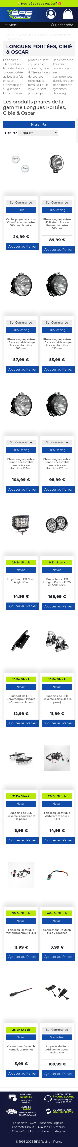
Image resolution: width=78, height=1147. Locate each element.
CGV (33, 1123)
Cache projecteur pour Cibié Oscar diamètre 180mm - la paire (21, 222)
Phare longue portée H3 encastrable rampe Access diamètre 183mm (21, 344)
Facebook (42, 1131)
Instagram (59, 1131)
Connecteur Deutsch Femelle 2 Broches (21, 1048)
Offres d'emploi (22, 1131)
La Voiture (24, 35)
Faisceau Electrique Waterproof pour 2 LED (57, 815)
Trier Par (10, 133)
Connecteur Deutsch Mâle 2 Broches (57, 931)
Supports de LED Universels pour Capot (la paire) (21, 815)
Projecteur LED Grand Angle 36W (21, 581)
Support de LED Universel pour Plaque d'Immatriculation (21, 699)
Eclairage (40, 35)
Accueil (11, 35)
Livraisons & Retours (50, 1127)
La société (20, 1123)
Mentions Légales (50, 1123)
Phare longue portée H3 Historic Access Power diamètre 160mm (57, 224)
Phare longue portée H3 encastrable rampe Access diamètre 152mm (57, 344)
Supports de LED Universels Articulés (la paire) (57, 699)
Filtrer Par (39, 124)
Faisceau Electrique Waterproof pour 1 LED (21, 931)
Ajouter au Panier (22, 246)
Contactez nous (23, 1127)
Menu (12, 25)
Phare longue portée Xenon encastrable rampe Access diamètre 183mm (21, 464)
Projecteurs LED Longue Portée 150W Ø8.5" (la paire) (57, 582)
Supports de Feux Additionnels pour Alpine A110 (57, 1049)
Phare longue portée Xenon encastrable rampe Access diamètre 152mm (57, 464)
